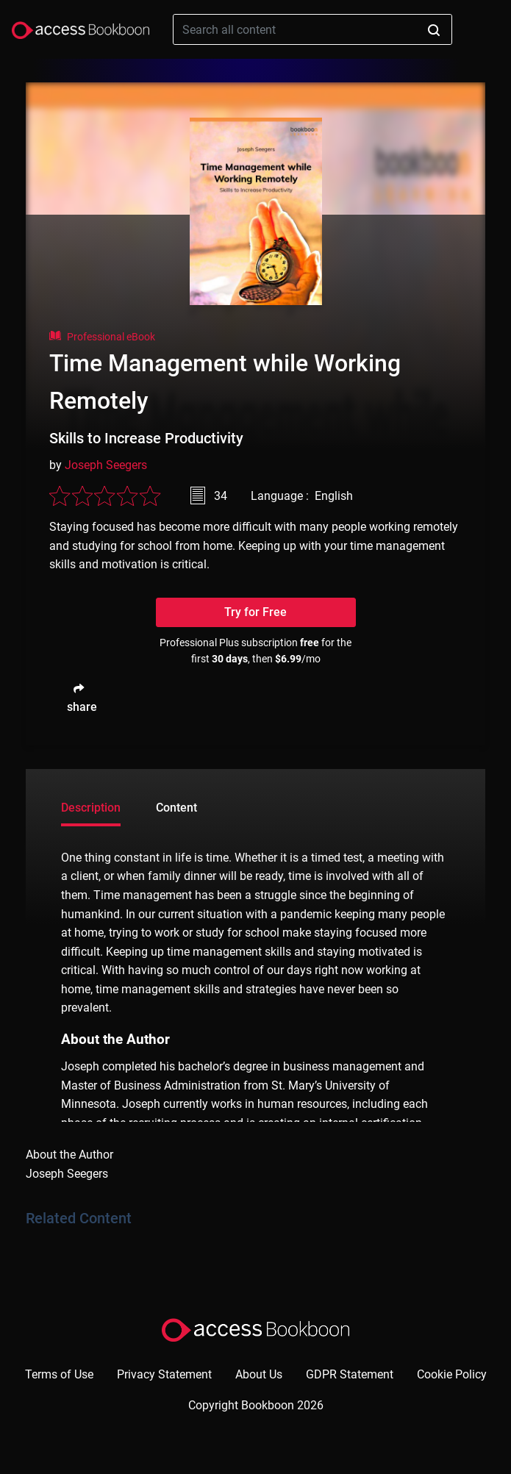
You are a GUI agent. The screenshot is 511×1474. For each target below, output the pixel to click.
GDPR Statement (349, 1374)
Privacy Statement (164, 1374)
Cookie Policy (452, 1374)
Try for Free (255, 612)
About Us (258, 1374)
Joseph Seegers (106, 465)
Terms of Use (59, 1374)
